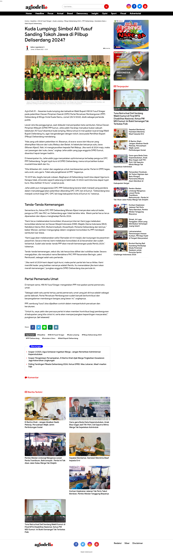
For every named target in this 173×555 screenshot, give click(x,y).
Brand (70, 13)
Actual (60, 13)
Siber (127, 543)
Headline (39, 13)
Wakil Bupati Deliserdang (33, 23)
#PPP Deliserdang (32, 338)
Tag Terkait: (30, 335)
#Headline (41, 335)
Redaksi (118, 543)
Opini (104, 13)
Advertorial (135, 13)
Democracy (82, 13)
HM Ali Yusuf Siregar (44, 21)
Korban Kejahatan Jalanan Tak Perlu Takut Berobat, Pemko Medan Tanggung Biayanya (89, 492)
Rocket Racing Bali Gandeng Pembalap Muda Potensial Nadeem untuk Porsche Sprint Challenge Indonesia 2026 (130, 249)
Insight (95, 13)
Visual (123, 13)
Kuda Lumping (58, 21)
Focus (50, 13)
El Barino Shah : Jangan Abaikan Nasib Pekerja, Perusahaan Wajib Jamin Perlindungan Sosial (42, 425)
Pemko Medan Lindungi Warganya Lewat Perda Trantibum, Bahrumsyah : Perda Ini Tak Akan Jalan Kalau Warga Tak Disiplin (45, 460)
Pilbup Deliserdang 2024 (72, 21)
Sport (113, 13)
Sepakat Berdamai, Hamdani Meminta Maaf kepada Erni (137, 131)
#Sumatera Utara (48, 338)
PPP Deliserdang (87, 21)
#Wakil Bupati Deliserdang (68, 338)
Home (29, 13)
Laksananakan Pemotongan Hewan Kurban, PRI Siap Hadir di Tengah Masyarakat (138, 234)
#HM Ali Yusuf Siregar (56, 335)
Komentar (106, 48)
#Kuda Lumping (73, 335)
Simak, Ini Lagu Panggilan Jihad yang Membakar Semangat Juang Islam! (138, 222)
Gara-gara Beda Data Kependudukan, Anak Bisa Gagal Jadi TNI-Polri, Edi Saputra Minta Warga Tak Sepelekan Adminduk (89, 425)
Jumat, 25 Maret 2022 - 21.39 (39, 49)
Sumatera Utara (100, 21)
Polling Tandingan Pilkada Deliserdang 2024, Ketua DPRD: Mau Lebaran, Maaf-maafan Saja (67, 365)
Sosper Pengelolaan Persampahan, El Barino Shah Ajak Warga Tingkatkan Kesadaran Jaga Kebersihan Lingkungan (66, 359)
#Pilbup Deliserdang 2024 (92, 335)
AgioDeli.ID (30, 111)
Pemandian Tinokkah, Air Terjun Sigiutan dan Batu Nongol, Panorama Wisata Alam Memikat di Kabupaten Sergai (131, 177)
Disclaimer (137, 543)
